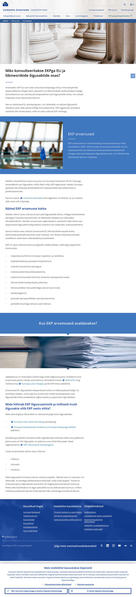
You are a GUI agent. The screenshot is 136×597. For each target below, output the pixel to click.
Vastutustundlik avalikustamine (68, 519)
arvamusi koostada (32, 198)
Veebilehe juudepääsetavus (96, 525)
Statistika (56, 16)
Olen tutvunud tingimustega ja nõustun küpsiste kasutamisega (36, 589)
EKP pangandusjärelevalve (120, 16)
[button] (128, 4)
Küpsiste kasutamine (85, 582)
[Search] (112, 4)
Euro (68, 16)
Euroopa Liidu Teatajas (33, 383)
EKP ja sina (112, 10)
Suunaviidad (27, 21)
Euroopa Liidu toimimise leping (29, 421)
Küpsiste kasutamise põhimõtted (93, 520)
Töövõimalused (127, 10)
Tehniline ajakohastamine (65, 516)
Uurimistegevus (81, 16)
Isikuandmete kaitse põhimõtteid (58, 582)
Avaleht (5, 21)
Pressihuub (98, 16)
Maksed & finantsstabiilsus (36, 16)
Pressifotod (28, 523)
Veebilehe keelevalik (93, 529)
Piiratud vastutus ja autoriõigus (68, 512)
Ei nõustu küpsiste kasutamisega (100, 589)
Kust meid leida (30, 531)
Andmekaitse (90, 512)
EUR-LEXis (70, 380)
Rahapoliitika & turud (11, 16)
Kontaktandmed (30, 527)
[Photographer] (134, 62)
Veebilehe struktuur (10, 537)
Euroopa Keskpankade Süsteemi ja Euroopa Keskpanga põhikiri (45, 427)
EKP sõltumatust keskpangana (38, 444)
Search (124, 4)
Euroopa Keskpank (96, 10)
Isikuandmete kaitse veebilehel (98, 516)
